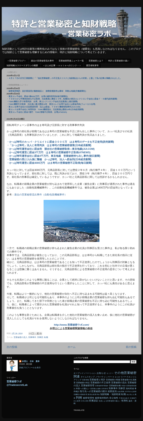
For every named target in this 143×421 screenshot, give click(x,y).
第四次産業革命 (94, 394)
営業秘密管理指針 (102, 386)
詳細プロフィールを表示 (30, 368)
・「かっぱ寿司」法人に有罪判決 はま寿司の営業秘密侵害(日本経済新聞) (49, 145)
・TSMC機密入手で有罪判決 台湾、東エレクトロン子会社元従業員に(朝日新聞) (42, 102)
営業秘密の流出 (119, 382)
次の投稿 (12, 346)
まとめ (117, 377)
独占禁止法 (130, 394)
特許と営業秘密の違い (118, 60)
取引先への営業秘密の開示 (93, 391)
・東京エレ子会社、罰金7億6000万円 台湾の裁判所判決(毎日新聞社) (37, 96)
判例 (79, 397)
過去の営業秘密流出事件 (42, 60)
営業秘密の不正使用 (100, 382)
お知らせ (101, 373)
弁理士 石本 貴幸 (31, 361)
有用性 (124, 400)
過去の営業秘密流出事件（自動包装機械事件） (40, 194)
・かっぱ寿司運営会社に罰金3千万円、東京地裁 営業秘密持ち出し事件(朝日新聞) (53, 156)
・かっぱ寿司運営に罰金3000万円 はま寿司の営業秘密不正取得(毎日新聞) (49, 163)
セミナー (110, 373)
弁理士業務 (85, 401)
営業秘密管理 (87, 385)
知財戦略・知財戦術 (110, 394)
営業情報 (85, 380)
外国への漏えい (83, 388)
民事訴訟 (93, 400)
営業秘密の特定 (83, 383)
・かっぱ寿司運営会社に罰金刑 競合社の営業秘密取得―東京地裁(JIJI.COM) (51, 149)
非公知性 (113, 398)
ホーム (72, 346)
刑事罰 (40, 337)
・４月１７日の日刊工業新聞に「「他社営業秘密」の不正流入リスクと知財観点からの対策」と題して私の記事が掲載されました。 (64, 78)
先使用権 (120, 392)
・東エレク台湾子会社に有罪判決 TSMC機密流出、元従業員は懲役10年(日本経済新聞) (45, 109)
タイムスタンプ (88, 377)
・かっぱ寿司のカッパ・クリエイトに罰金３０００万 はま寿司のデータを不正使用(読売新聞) (60, 141)
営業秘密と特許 (97, 379)
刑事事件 (32, 337)
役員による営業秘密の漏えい (110, 401)
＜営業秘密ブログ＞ (16, 60)
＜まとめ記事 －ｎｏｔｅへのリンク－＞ (62, 65)
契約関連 (130, 388)
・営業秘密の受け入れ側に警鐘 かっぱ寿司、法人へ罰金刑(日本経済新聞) (49, 159)
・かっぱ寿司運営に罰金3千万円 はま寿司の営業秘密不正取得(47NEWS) (48, 152)
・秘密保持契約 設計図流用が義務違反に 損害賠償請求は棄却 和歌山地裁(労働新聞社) (46, 91)
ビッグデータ (109, 377)
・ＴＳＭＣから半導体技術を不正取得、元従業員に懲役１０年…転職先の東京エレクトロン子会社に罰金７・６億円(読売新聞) (62, 99)
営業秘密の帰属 (113, 380)
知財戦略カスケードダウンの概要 (22, 65)
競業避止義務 (95, 389)
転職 (46, 337)
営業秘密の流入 (20, 337)
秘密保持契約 (102, 398)
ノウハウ (99, 377)
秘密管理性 (88, 398)
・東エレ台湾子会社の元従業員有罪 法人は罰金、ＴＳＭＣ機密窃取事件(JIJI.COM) (43, 107)
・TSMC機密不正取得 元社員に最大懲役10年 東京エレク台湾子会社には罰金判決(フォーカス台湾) (51, 104)
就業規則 (112, 391)
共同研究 (104, 389)
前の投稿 (131, 346)
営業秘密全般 (115, 386)
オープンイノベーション (85, 373)
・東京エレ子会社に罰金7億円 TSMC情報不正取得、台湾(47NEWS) (37, 112)
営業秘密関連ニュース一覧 (71, 60)
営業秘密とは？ (96, 60)
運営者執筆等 (92, 65)
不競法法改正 (124, 398)
